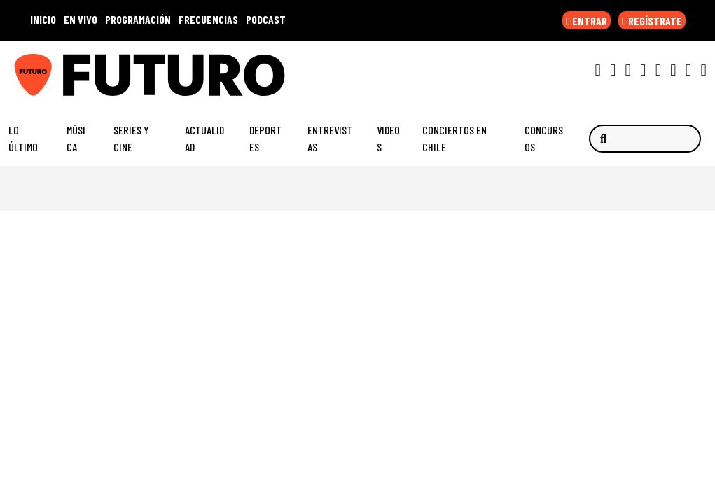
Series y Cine (130, 138)
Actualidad (204, 138)
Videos (388, 138)
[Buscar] (645, 139)
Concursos (544, 138)
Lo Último (23, 138)
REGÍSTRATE (652, 20)
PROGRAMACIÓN (138, 19)
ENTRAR (586, 20)
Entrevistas (329, 138)
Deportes (265, 138)
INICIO (43, 19)
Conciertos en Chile (454, 138)
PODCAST (266, 19)
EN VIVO (80, 19)
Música (76, 138)
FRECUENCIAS (208, 19)
